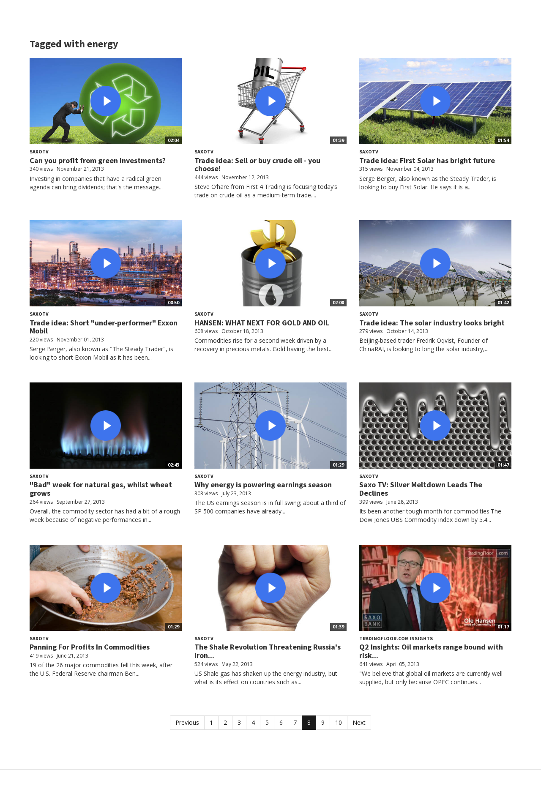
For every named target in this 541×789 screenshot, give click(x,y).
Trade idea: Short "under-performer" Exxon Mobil (104, 327)
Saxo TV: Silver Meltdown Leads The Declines (420, 489)
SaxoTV (39, 151)
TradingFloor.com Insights (396, 638)
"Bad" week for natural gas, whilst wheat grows (101, 489)
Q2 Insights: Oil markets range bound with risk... (431, 651)
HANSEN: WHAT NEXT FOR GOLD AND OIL (261, 323)
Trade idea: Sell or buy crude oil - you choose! (257, 165)
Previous (187, 722)
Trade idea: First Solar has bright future (427, 160)
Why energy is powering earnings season (263, 484)
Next (359, 722)
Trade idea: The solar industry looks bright (432, 323)
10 (338, 722)
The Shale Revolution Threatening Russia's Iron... (267, 651)
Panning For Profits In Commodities (90, 647)
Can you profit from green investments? (98, 160)
